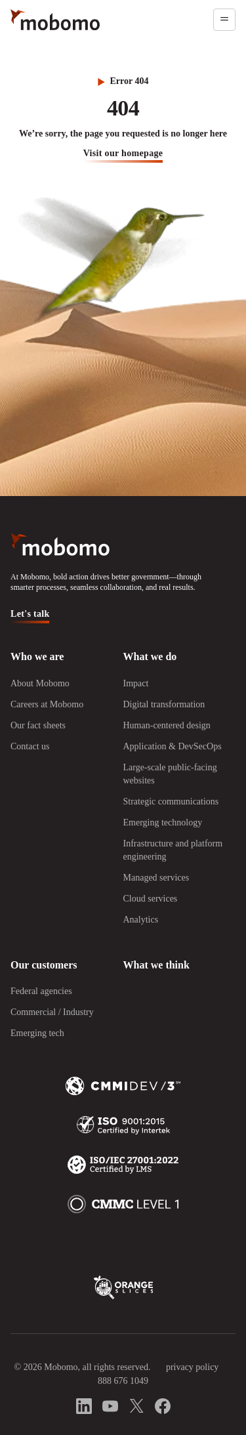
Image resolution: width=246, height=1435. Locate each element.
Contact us (30, 746)
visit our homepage (123, 153)
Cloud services (150, 899)
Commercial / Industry (52, 1012)
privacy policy (192, 1367)
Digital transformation (164, 704)
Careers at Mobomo (46, 704)
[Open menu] (224, 20)
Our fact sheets (38, 725)
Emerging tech (37, 1033)
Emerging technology (163, 822)
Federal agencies (41, 991)
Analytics (141, 920)
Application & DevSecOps (172, 746)
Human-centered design (167, 725)
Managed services (156, 878)
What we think (156, 964)
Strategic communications (171, 801)
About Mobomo (40, 683)
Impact (136, 683)
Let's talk (30, 614)
